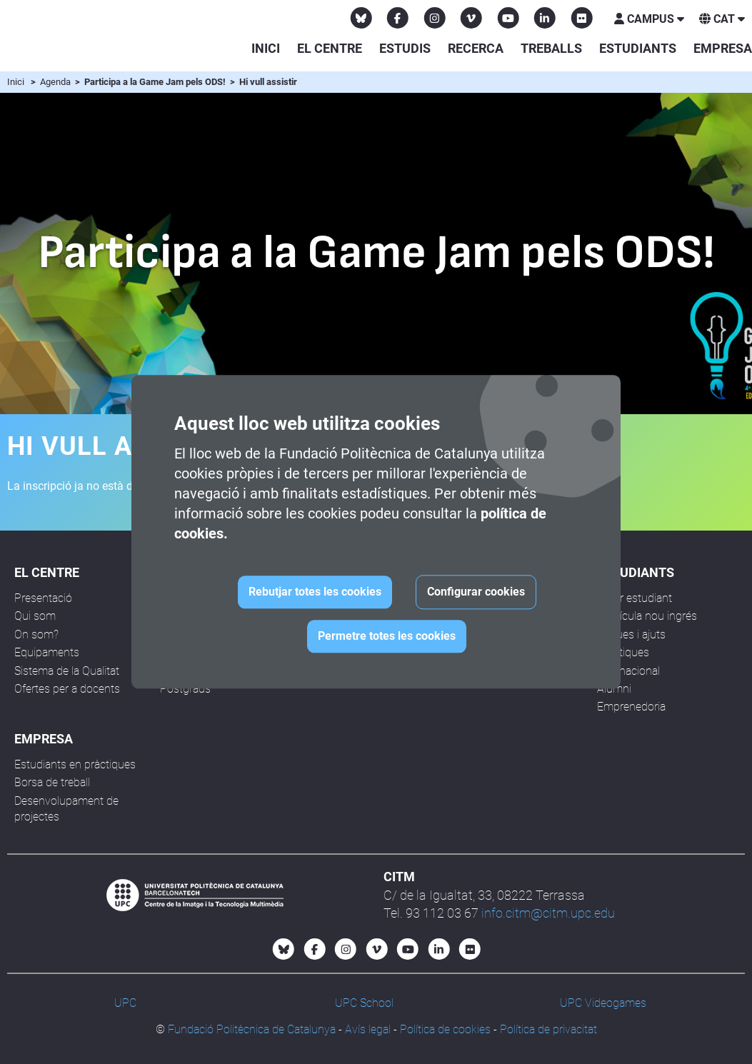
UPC (125, 1003)
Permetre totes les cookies (387, 636)
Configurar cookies (476, 592)
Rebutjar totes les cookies (315, 592)
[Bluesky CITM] (361, 18)
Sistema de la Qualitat (66, 671)
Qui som (35, 616)
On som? (36, 634)
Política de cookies (445, 1029)
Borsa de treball (52, 782)
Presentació (43, 598)
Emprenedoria (631, 706)
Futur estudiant (634, 598)
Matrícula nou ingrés (647, 616)
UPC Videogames (603, 1003)
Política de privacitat (548, 1029)
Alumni (614, 689)
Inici (265, 48)
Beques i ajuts (631, 634)
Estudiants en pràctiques (75, 764)
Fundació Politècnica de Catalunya (252, 1029)
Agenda (56, 81)
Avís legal (368, 1029)
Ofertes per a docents (67, 689)
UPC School (364, 1003)
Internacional (628, 671)
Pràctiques (623, 652)
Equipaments (46, 652)
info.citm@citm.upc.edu (548, 912)
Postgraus (185, 689)
